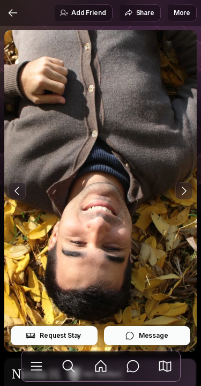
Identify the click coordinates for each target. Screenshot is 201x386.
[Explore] (69, 366)
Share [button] (139, 13)
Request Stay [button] (53, 335)
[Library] (36, 366)
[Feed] (101, 366)
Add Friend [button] (82, 13)
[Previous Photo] (17, 190)
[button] (165, 366)
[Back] (12, 12)
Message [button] (146, 335)
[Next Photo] (183, 190)
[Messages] (133, 366)
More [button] (182, 13)
